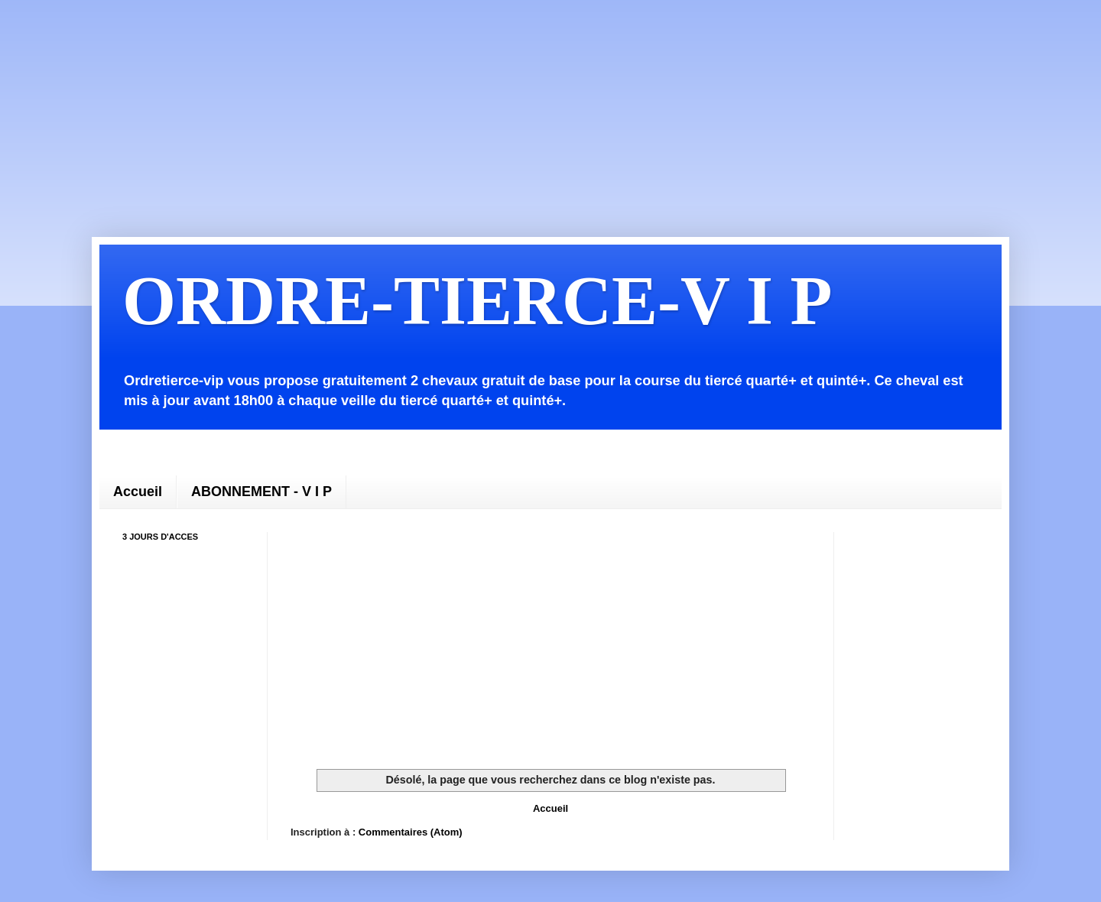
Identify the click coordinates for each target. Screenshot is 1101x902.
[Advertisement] (489, 107)
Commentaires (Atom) (411, 832)
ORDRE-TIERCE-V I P (477, 301)
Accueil (137, 491)
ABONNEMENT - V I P (261, 491)
